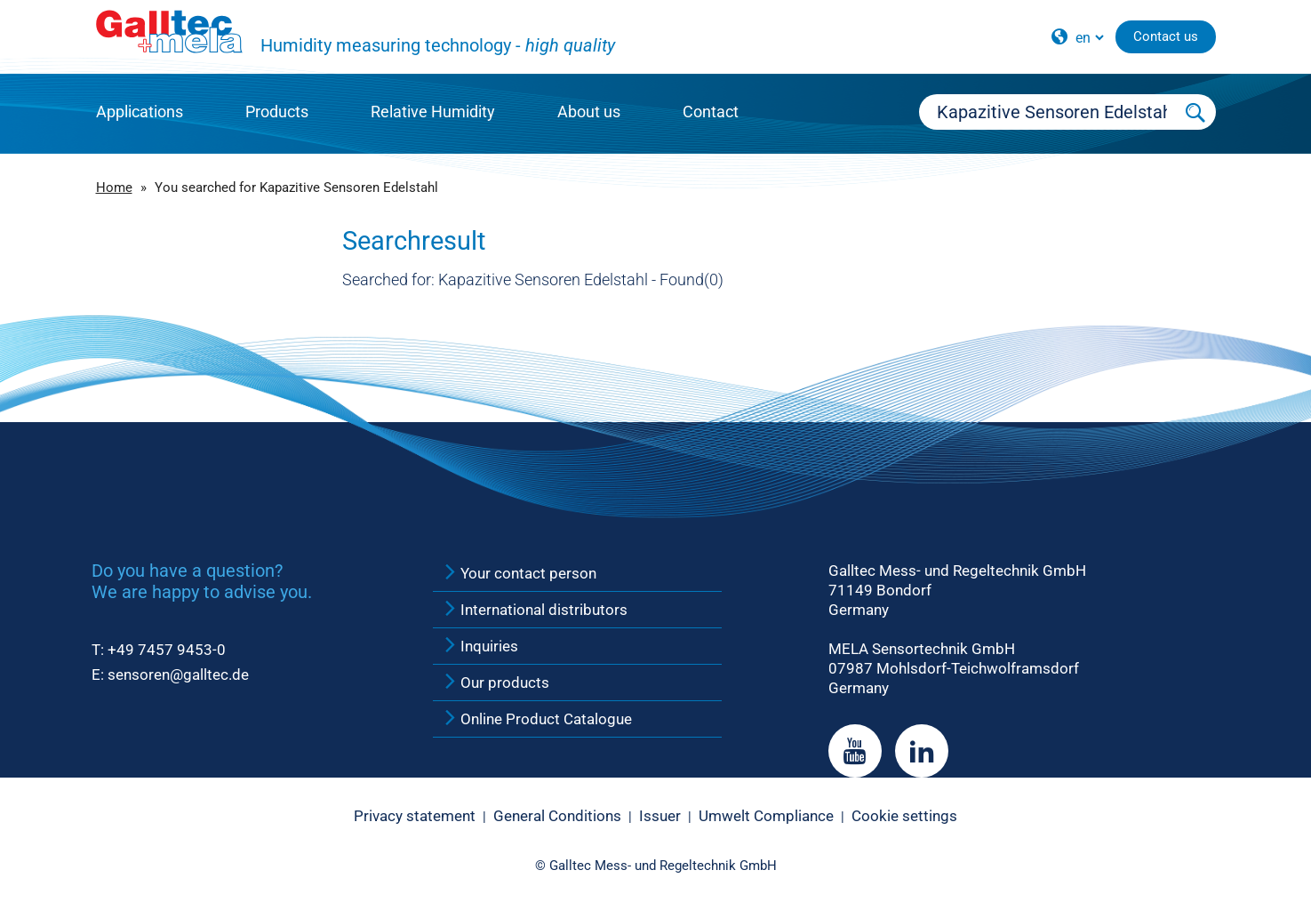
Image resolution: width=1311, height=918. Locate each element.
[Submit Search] (1195, 112)
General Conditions (557, 816)
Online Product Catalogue (537, 719)
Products (276, 111)
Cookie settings (904, 816)
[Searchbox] (1048, 112)
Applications (139, 111)
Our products (495, 682)
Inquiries (480, 646)
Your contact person (519, 573)
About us (588, 111)
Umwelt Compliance (766, 816)
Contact (711, 111)
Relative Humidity (433, 111)
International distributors (535, 610)
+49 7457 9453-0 (167, 650)
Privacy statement (415, 816)
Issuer (660, 816)
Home (114, 188)
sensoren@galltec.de (178, 674)
